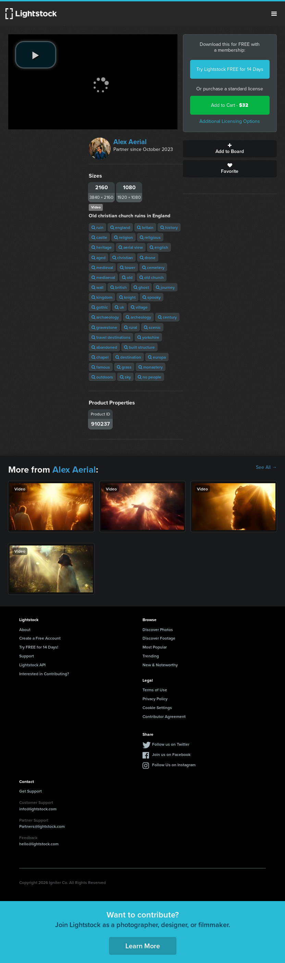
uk (119, 307)
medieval (102, 267)
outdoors (102, 377)
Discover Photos (157, 629)
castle (99, 237)
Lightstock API (32, 665)
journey (165, 287)
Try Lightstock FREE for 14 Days (229, 69)
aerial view (131, 247)
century (167, 317)
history (169, 227)
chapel (100, 357)
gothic (99, 307)
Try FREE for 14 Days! (38, 647)
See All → (266, 467)
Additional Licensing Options (229, 121)
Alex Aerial (130, 142)
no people (149, 377)
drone (148, 257)
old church (151, 277)
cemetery (153, 267)
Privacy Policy (155, 699)
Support (26, 656)
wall (97, 287)
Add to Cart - (229, 105)
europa (157, 357)
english (159, 247)
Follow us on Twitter (170, 744)
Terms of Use (154, 690)
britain (145, 227)
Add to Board (230, 149)
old (127, 277)
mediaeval (103, 277)
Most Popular (154, 647)
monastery (150, 367)
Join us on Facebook (171, 754)
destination (128, 357)
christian (122, 257)
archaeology (105, 317)
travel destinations (111, 337)
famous (100, 367)
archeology (138, 317)
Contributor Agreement (164, 716)
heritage (101, 247)
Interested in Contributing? (44, 674)
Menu (274, 13)
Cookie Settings (157, 707)
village (139, 307)
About (24, 629)
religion (123, 237)
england (120, 227)
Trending (150, 656)
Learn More (142, 946)
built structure (139, 347)
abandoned (104, 347)
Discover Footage (158, 638)
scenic (152, 327)
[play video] (35, 54)
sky (125, 377)
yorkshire (148, 337)
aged (98, 257)
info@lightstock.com (38, 809)
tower (127, 267)
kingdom (101, 297)
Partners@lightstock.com (42, 826)
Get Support (30, 791)
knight (127, 297)
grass (124, 367)
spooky (151, 297)
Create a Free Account (40, 638)
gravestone (104, 327)
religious (150, 237)
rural (130, 327)
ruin (97, 227)
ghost (141, 287)
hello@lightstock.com (39, 844)
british (118, 287)
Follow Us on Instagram (174, 765)
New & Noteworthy (160, 665)
